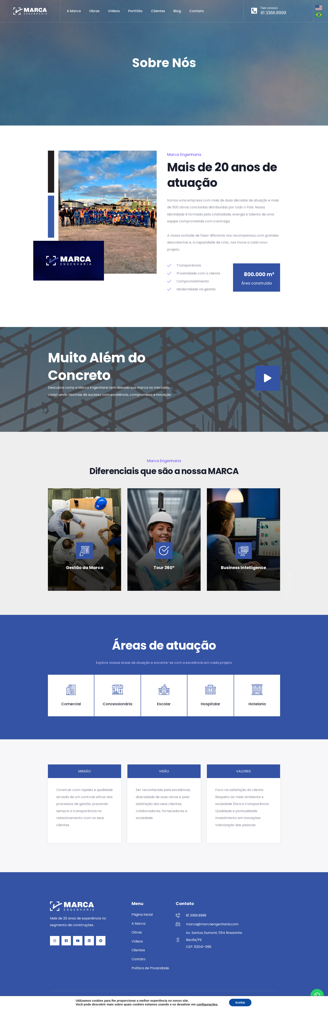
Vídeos (114, 11)
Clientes (158, 11)
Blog (177, 11)
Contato (196, 11)
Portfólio (135, 11)
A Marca (74, 11)
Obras (94, 11)
